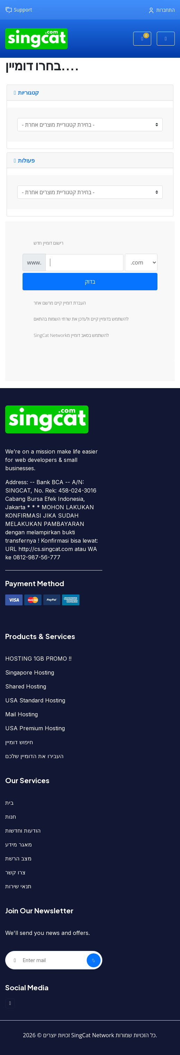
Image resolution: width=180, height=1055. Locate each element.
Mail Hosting (21, 714)
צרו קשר (15, 872)
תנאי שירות (18, 886)
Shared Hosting (25, 686)
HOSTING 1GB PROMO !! (38, 658)
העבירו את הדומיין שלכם (34, 756)
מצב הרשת (18, 858)
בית (9, 802)
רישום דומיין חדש (43, 243)
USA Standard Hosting (35, 700)
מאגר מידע (18, 844)
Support (18, 10)
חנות (10, 816)
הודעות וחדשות (23, 830)
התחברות (162, 10)
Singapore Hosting (29, 672)
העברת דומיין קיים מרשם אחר (54, 303)
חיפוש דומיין (19, 742)
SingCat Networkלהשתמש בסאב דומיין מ (66, 336)
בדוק (90, 281)
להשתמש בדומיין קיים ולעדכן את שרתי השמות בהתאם (76, 319)
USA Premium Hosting (35, 728)
